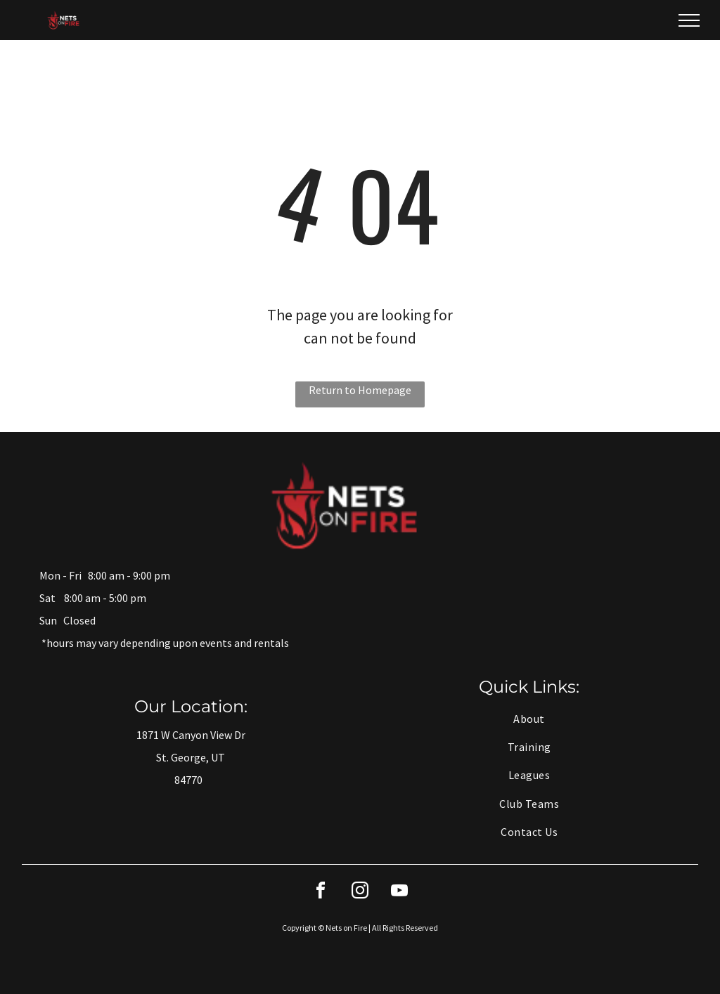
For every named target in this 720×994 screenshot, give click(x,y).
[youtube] (399, 892)
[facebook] (320, 892)
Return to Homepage (360, 390)
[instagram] (360, 892)
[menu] (689, 20)
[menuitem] (529, 718)
